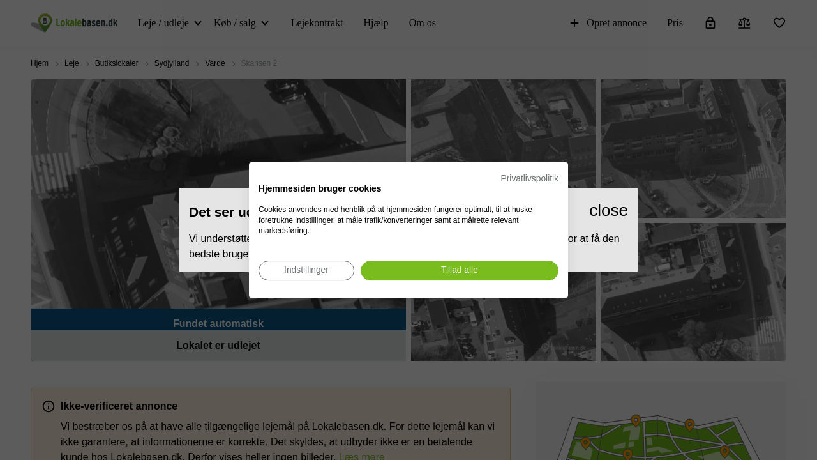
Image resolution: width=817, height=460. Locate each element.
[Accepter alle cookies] (459, 270)
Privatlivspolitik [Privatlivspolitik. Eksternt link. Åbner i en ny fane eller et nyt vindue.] (529, 178)
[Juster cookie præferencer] (306, 270)
